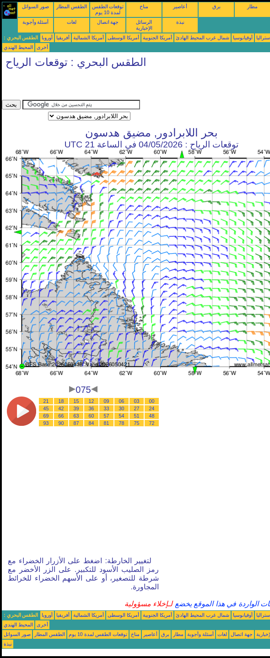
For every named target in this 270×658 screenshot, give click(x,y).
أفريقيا (63, 37)
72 (152, 423)
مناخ (144, 6)
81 (106, 423)
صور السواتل (35, 6)
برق (216, 6)
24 (152, 408)
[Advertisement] (109, 86)
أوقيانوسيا (243, 37)
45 (46, 408)
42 (61, 408)
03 (137, 401)
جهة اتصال (108, 22)
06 (121, 401)
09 (106, 401)
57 (106, 416)
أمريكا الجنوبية (157, 37)
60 (91, 416)
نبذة (180, 22)
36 (91, 408)
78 (121, 423)
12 (91, 401)
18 (61, 401)
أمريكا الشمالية (88, 37)
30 (121, 408)
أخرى (42, 47)
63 (76, 416)
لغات (71, 22)
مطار (252, 6)
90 (61, 423)
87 (76, 423)
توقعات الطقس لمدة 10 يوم (108, 9)
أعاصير (180, 6)
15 (76, 401)
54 (121, 416)
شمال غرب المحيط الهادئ (202, 37)
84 (91, 423)
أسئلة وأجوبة (35, 22)
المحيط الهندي (18, 47)
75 (137, 423)
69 (46, 416)
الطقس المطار (71, 6)
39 (76, 408)
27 (137, 408)
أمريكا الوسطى (123, 37)
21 (46, 401)
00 (152, 401)
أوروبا (47, 37)
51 (137, 416)
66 (61, 416)
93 (46, 423)
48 (152, 416)
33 (106, 408)
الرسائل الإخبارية (144, 25)
